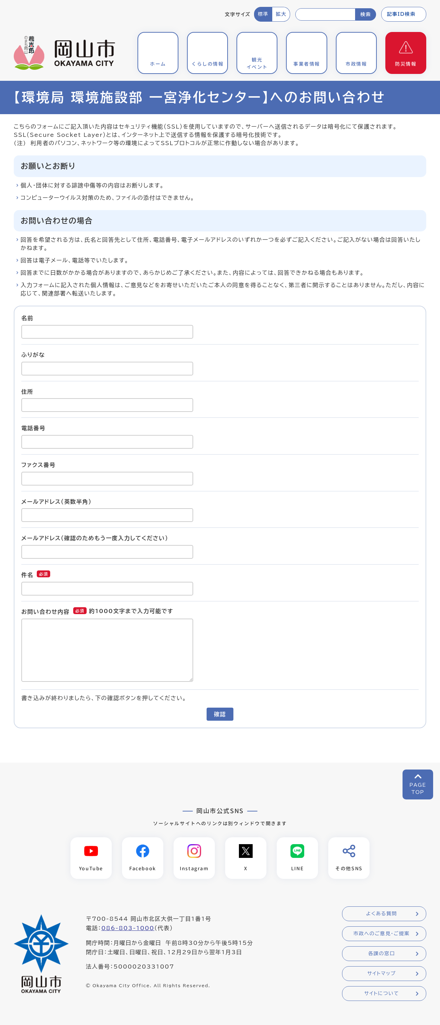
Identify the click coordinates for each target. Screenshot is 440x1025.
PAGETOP (417, 789)
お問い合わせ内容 (45, 611)
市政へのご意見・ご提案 (381, 933)
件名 (27, 575)
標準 (263, 14)
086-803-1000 (127, 928)
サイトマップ (381, 973)
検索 (365, 14)
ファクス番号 (38, 465)
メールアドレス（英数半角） (56, 501)
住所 (27, 391)
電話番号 (33, 428)
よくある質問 (381, 913)
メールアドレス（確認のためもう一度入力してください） (94, 538)
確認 (220, 714)
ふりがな (33, 355)
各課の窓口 (381, 953)
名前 (27, 318)
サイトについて (381, 993)
